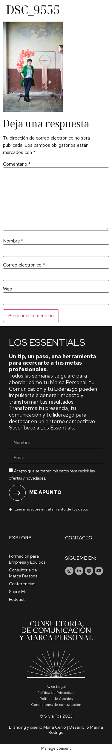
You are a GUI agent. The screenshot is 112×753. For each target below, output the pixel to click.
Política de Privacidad (56, 692)
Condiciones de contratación (56, 704)
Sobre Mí (17, 591)
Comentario (16, 164)
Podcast (16, 599)
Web (7, 289)
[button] (56, 509)
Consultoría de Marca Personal (24, 573)
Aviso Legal (56, 686)
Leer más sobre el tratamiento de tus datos (51, 509)
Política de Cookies (56, 698)
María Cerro (54, 727)
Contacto (78, 538)
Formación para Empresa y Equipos (27, 559)
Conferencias (22, 583)
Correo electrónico (24, 265)
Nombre (13, 241)
